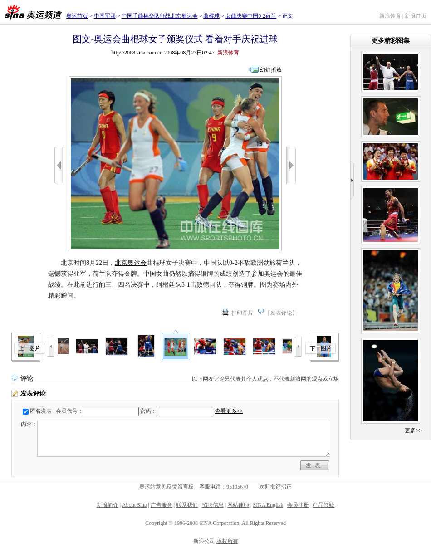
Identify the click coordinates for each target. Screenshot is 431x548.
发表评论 (281, 313)
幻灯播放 (271, 70)
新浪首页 (415, 16)
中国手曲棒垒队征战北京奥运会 (160, 16)
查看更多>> (229, 411)
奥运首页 (77, 16)
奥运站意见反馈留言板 (166, 487)
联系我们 (187, 505)
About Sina (134, 505)
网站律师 (238, 505)
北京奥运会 (131, 262)
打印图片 (242, 313)
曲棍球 (211, 16)
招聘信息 (213, 505)
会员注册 (298, 505)
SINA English (268, 505)
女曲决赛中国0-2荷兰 (250, 16)
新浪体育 (390, 16)
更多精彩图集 (391, 40)
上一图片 (29, 348)
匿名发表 (41, 411)
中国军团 (105, 16)
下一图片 (321, 348)
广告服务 (161, 505)
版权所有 (227, 541)
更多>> (413, 430)
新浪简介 (107, 505)
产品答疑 (323, 505)
